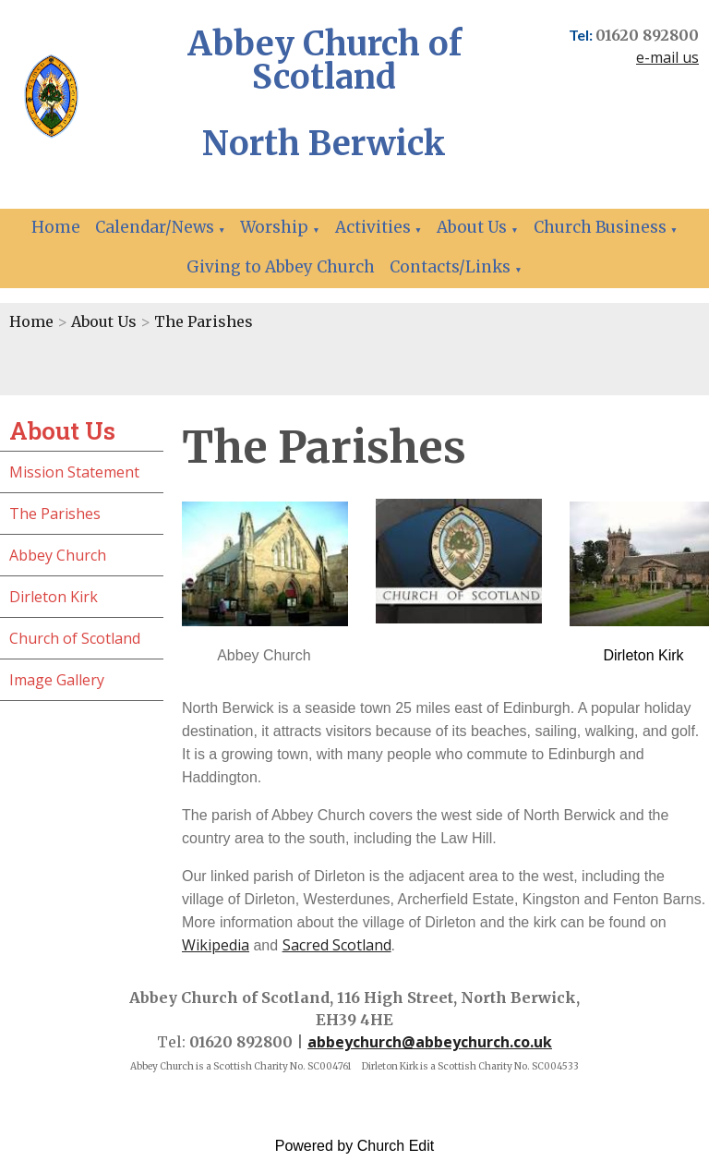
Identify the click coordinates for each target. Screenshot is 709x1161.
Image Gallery (56, 680)
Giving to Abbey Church (280, 267)
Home (55, 227)
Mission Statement (74, 472)
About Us (472, 227)
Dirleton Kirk (53, 597)
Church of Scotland (74, 638)
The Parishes (203, 321)
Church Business (600, 227)
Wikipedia (215, 945)
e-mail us (667, 57)
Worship (274, 227)
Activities (373, 227)
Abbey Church (57, 555)
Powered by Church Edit (355, 1146)
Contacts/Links (450, 267)
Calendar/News (154, 227)
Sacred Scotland (336, 945)
